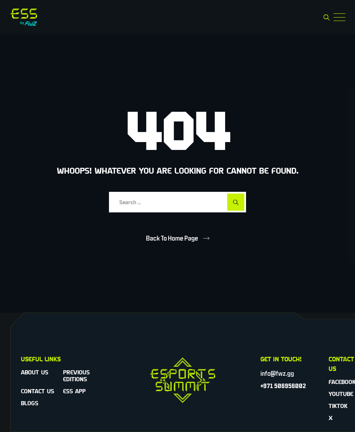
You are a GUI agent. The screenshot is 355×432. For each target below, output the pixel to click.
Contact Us (37, 391)
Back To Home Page (172, 238)
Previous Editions (76, 376)
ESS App (74, 391)
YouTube (341, 393)
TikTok (338, 405)
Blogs (29, 403)
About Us (34, 372)
